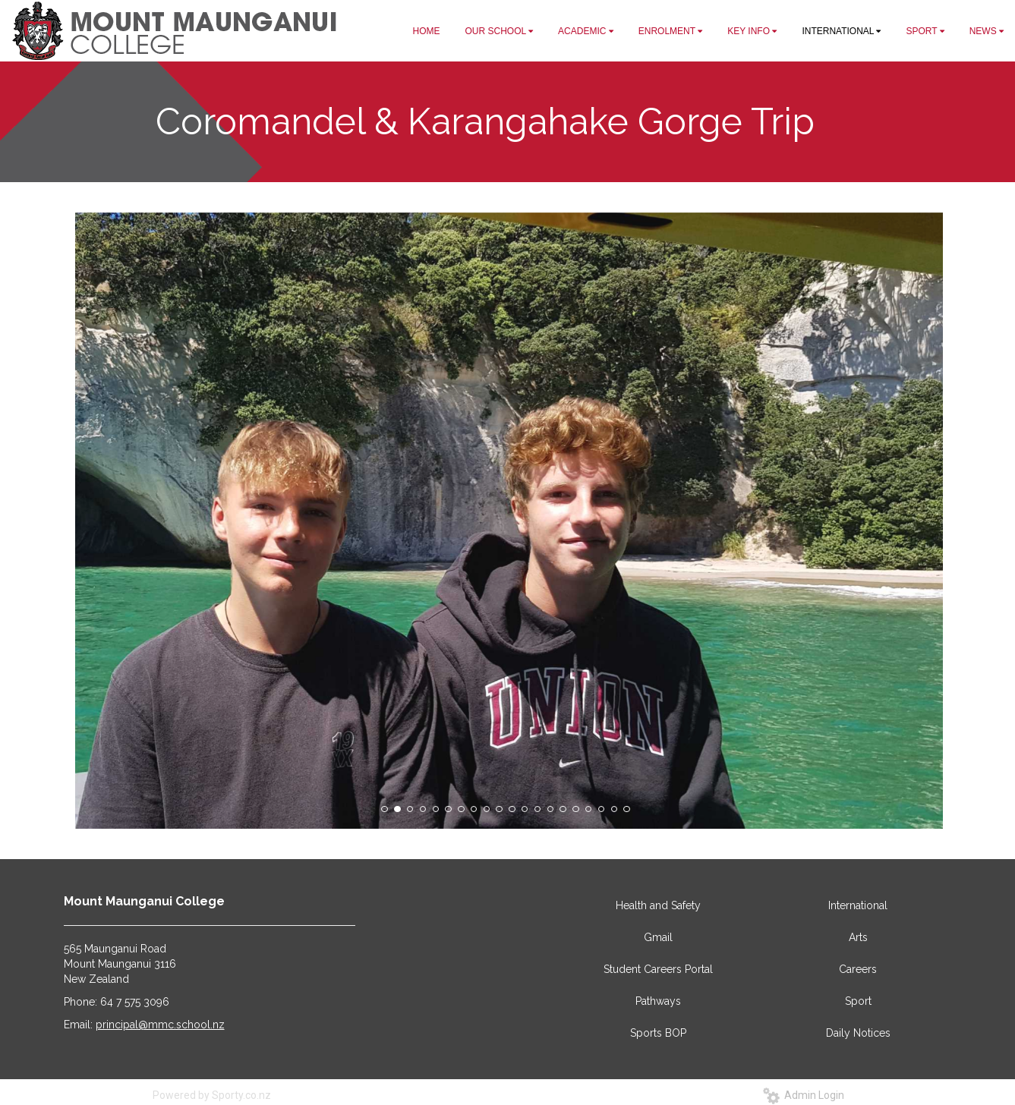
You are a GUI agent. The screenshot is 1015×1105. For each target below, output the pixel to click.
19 (614, 809)
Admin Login (803, 1095)
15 (563, 809)
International (857, 905)
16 (575, 809)
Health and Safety (658, 905)
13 (537, 809)
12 (525, 809)
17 (588, 809)
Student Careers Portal (658, 969)
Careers (858, 969)
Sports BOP (658, 1033)
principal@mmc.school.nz (160, 1024)
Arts (858, 937)
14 (550, 809)
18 (601, 809)
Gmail (658, 937)
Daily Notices (858, 1033)
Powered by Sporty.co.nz (212, 1095)
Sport (858, 1001)
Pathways (658, 1001)
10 (499, 809)
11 (512, 809)
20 (626, 809)
